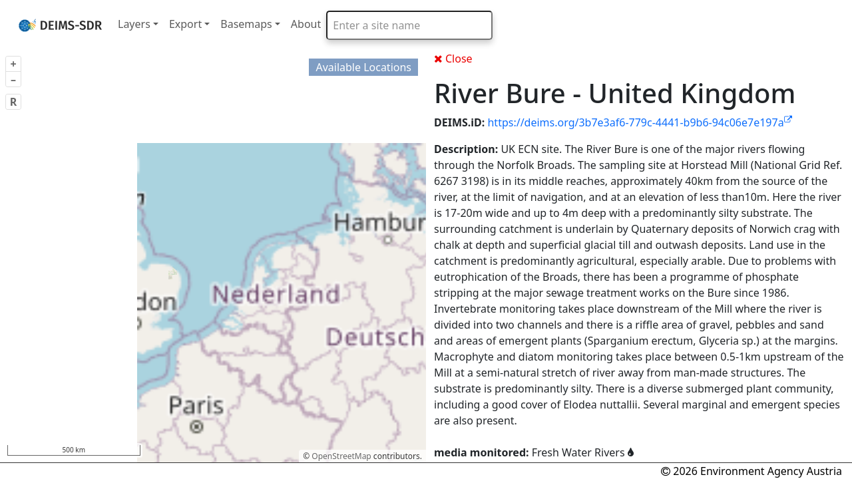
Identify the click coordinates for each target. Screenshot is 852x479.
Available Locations (363, 67)
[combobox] (409, 25)
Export (185, 24)
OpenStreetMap (341, 456)
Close (453, 58)
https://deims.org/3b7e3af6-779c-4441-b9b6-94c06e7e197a (639, 122)
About (306, 24)
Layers (134, 24)
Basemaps (246, 24)
